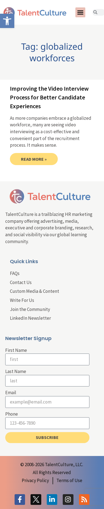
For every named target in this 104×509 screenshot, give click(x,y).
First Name (16, 350)
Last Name (15, 371)
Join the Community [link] (30, 309)
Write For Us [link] (22, 300)
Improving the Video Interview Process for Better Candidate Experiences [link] (49, 97)
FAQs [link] (15, 273)
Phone (11, 414)
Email (10, 393)
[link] (7, 21)
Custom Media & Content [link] (34, 291)
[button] (80, 12)
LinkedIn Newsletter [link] (30, 318)
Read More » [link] (34, 159)
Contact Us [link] (21, 282)
